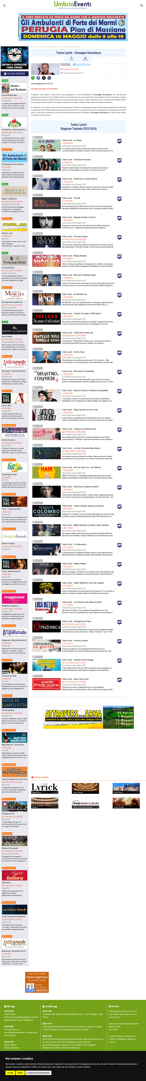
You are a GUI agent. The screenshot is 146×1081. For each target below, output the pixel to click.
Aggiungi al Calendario (82, 64)
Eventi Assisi (41, 47)
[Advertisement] (137, 84)
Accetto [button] (10, 1073)
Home (33, 47)
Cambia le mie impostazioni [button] (38, 1073)
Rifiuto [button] (20, 1073)
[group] (73, 27)
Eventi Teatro (51, 47)
